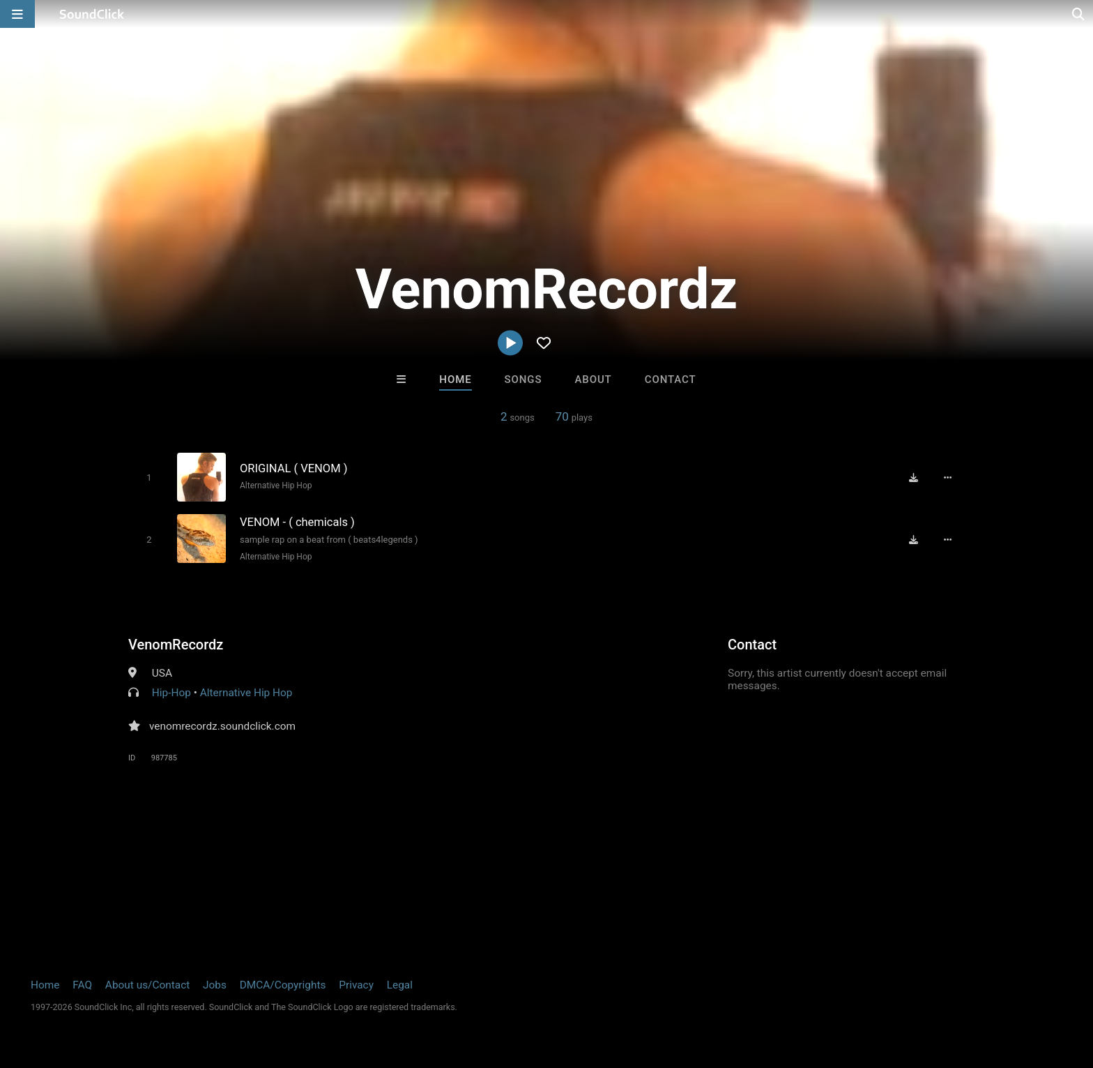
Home (455, 379)
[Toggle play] (148, 477)
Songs (523, 379)
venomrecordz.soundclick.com (222, 726)
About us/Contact (147, 985)
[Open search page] (1079, 14)
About (592, 379)
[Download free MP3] (913, 477)
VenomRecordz (175, 644)
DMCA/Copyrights (283, 985)
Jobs (215, 985)
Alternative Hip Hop (276, 485)
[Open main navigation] (17, 14)
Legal (400, 985)
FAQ (82, 985)
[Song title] (364, 468)
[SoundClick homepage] (92, 14)
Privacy (356, 985)
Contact (670, 379)
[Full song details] (947, 477)
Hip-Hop (171, 692)
